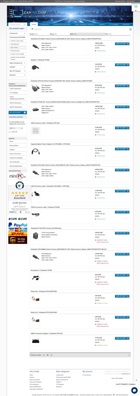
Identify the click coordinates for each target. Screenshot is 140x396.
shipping (97, 47)
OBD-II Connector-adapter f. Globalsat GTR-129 (46, 333)
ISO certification (15, 162)
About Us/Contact (15, 154)
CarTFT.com (36, 29)
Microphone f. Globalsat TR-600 (41, 270)
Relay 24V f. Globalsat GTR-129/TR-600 (44, 291)
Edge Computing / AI (62, 379)
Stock (71, 34)
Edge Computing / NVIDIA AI (84, 24)
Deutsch (132, 1)
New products (14, 145)
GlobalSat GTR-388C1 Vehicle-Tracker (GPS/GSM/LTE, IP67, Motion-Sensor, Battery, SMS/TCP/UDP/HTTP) (66, 39)
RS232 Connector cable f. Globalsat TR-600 (45, 207)
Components (44, 24)
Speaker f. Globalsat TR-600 (40, 60)
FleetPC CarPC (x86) (17, 41)
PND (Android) (15, 50)
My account (15, 112)
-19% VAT (13, 132)
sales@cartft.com (125, 373)
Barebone (126, 24)
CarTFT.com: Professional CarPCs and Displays (70, 1)
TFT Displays (14, 93)
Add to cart (121, 44)
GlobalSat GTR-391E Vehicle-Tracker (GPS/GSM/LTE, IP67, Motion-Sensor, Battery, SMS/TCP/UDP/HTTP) (65, 165)
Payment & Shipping (16, 158)
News (11, 141)
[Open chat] (134, 390)
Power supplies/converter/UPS (17, 98)
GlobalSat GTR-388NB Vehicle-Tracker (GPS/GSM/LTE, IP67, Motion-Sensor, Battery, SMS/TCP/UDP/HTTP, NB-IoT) (68, 249)
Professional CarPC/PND (62, 24)
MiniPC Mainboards (16, 107)
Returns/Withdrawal (16, 166)
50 (51, 355)
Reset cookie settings (117, 378)
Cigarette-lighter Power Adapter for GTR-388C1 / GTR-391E (50, 144)
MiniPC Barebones (15, 103)
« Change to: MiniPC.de (17, 1)
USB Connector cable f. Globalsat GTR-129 (45, 123)
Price (106, 34)
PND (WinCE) (15, 44)
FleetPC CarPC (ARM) (17, 54)
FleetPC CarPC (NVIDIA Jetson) (18, 58)
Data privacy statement (36, 389)
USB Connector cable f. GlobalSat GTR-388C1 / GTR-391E (50, 186)
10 (43, 355)
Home (34, 24)
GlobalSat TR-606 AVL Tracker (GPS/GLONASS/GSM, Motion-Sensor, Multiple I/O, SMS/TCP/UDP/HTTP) (65, 102)
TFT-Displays (113, 24)
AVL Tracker (14, 47)
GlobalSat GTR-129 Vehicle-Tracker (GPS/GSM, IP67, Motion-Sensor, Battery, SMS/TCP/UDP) (61, 81)
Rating (52, 34)
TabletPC (102, 24)
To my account (87, 375)
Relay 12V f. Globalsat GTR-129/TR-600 (44, 312)
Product (32, 34)
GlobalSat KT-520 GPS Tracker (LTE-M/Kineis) (46, 228)
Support (12, 149)
